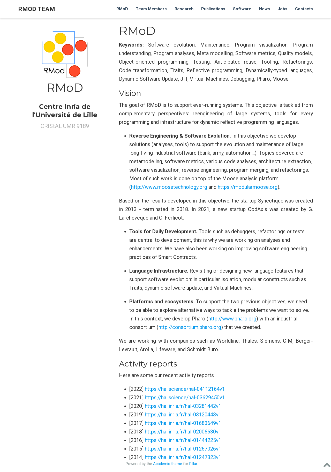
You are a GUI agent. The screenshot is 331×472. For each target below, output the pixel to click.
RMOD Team (36, 9)
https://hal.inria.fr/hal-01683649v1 (183, 423)
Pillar (193, 463)
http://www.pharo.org (232, 319)
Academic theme (167, 463)
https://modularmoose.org (247, 187)
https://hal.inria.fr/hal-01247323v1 (183, 457)
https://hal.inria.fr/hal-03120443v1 (183, 414)
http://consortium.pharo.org (190, 327)
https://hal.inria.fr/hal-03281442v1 (183, 406)
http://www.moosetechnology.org (169, 187)
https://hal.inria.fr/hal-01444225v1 (183, 440)
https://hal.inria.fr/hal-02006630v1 (183, 432)
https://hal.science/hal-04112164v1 (185, 389)
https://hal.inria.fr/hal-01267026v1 (183, 449)
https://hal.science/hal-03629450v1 (185, 397)
